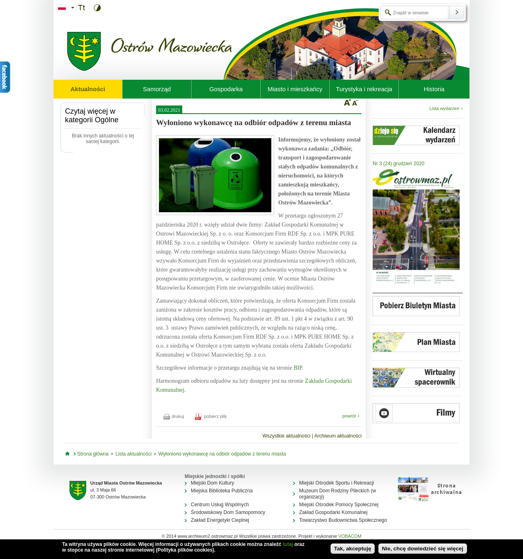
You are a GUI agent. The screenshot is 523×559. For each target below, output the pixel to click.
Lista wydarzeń (444, 108)
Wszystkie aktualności (286, 436)
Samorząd (157, 88)
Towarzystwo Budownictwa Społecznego (343, 520)
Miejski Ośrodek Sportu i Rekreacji (336, 483)
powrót (349, 415)
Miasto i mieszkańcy (295, 88)
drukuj (173, 416)
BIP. (298, 368)
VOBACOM (349, 536)
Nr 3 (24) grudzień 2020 (399, 163)
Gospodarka (226, 88)
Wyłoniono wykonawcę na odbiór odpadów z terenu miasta (222, 454)
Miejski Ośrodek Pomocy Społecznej (338, 504)
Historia (434, 88)
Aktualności (87, 88)
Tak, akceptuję (352, 549)
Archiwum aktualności (338, 436)
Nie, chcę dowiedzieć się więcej (422, 549)
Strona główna (93, 454)
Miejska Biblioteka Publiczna (222, 491)
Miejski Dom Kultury (212, 483)
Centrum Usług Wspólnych (220, 504)
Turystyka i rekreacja (364, 88)
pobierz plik (211, 416)
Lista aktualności (133, 454)
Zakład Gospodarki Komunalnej (333, 512)
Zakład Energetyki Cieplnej (220, 520)
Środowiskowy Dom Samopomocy (228, 512)
